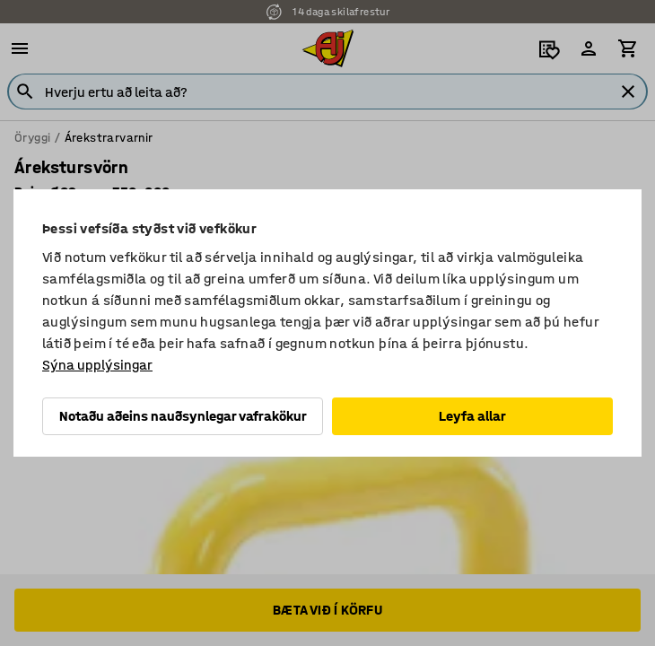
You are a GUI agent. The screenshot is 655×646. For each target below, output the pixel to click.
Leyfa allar (472, 415)
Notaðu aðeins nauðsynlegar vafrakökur (183, 415)
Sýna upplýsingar (97, 364)
